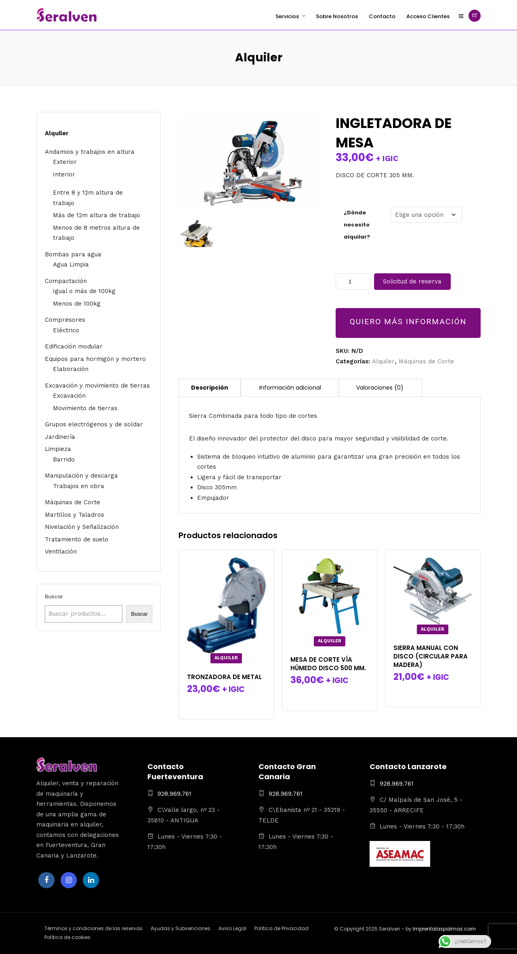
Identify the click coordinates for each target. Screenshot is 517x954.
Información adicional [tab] (290, 388)
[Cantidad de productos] (353, 281)
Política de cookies (67, 937)
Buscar (54, 596)
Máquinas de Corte (426, 361)
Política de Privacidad (281, 928)
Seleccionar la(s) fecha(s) (226, 703)
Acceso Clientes (428, 16)
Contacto (382, 16)
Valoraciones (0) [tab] (380, 388)
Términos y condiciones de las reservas (93, 928)
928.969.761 (174, 793)
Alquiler (383, 361)
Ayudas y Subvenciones (180, 928)
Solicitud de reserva (412, 281)
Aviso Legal (232, 928)
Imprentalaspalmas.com (444, 928)
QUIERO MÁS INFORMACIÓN (408, 321)
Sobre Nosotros (337, 16)
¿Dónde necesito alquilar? (357, 225)
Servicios (287, 16)
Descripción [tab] (209, 388)
